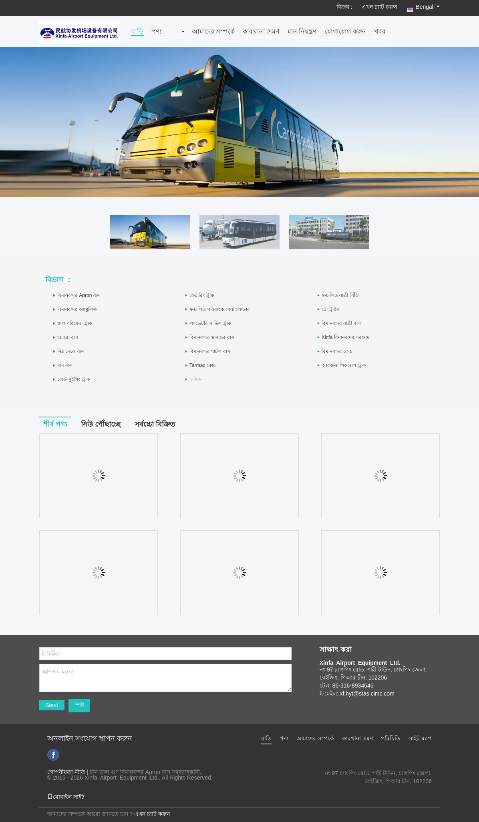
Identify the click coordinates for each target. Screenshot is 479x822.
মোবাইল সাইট (66, 797)
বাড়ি (137, 32)
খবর (380, 32)
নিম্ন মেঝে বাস (71, 351)
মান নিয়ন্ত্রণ (302, 32)
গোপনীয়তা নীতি (66, 772)
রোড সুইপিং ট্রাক (73, 379)
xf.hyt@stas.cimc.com (404, 789)
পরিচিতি (391, 738)
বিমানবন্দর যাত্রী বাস (341, 323)
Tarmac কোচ (202, 365)
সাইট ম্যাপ (420, 738)
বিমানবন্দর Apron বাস (79, 295)
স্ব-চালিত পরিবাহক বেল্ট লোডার (219, 309)
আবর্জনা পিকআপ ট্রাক (344, 365)
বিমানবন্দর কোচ (337, 351)
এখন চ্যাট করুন (379, 7)
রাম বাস (64, 365)
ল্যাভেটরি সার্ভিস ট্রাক (210, 323)
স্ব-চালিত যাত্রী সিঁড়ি (340, 295)
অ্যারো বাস (67, 337)
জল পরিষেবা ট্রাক (74, 323)
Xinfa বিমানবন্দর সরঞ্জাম (346, 337)
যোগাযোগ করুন (345, 32)
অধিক (195, 379)
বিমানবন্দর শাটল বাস (209, 351)
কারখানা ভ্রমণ (261, 32)
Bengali (428, 7)
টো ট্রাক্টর (330, 309)
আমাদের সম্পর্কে (213, 32)
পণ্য (156, 32)
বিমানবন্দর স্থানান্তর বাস (211, 337)
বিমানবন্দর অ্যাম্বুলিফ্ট (77, 309)
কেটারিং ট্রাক (201, 295)
